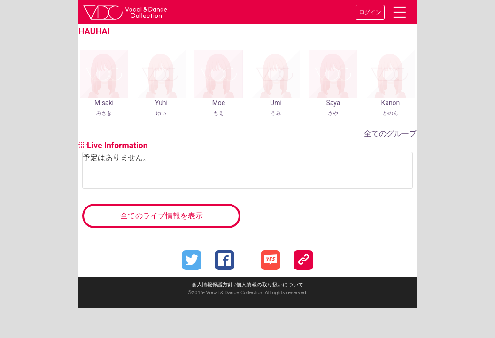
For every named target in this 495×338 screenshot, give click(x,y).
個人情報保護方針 (212, 285)
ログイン (370, 12)
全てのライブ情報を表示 (161, 215)
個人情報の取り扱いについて (269, 285)
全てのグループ (390, 133)
